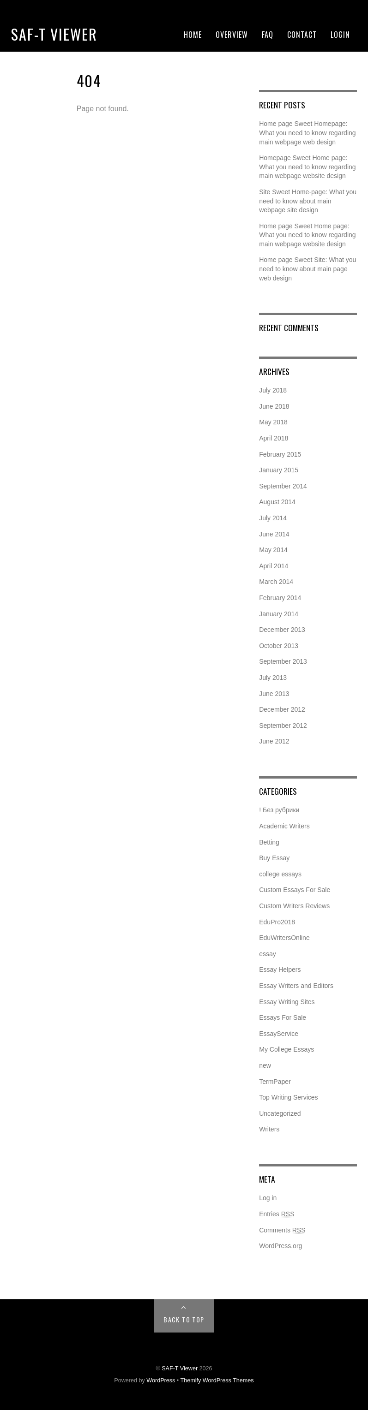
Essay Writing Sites (286, 1001)
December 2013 (282, 629)
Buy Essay (274, 858)
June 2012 (274, 741)
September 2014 (283, 486)
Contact (302, 34)
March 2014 (276, 581)
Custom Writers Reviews (294, 906)
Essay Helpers (280, 969)
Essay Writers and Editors (296, 985)
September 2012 (283, 725)
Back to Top (183, 1319)
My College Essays (286, 1049)
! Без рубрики (279, 810)
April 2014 (273, 566)
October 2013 (278, 645)
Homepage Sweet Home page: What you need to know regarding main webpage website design (307, 166)
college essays (280, 874)
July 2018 (273, 390)
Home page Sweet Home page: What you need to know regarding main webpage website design (307, 235)
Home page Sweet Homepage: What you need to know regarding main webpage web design (307, 132)
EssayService (278, 1033)
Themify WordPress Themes (217, 1380)
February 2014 (280, 597)
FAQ (267, 34)
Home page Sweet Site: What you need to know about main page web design (307, 268)
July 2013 (273, 677)
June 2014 (274, 534)
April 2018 (273, 438)
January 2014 (278, 614)
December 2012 (282, 709)
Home (193, 34)
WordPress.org (280, 1245)
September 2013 (283, 661)
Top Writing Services (288, 1097)
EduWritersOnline (284, 937)
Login (340, 34)
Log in (268, 1198)
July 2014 (273, 518)
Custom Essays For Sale (294, 889)
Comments (282, 1230)
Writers (269, 1129)
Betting (269, 842)
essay (267, 954)
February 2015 (280, 454)
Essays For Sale (282, 1017)
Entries (276, 1214)
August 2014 (277, 502)
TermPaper (274, 1081)
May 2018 (273, 422)
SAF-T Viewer (54, 34)
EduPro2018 (277, 922)
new (265, 1065)
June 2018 (274, 406)
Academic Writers (284, 826)
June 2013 (274, 693)
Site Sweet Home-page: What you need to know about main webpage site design (307, 201)
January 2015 (278, 470)
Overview (232, 34)
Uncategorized (280, 1113)
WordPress (160, 1380)
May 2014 (273, 549)
